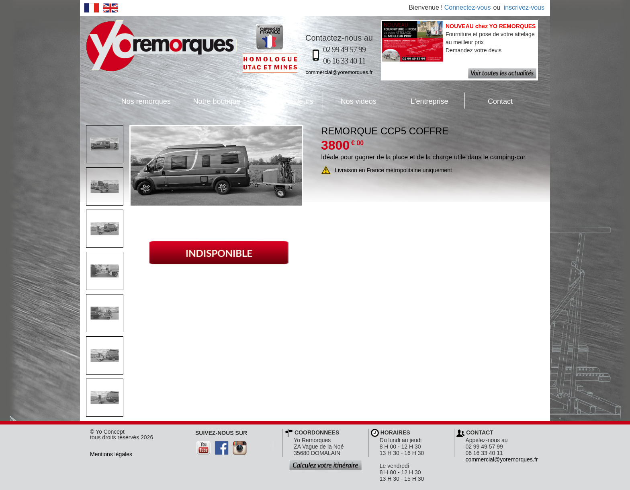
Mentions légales (111, 454)
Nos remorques (146, 101)
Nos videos (349, 101)
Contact (489, 101)
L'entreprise (421, 101)
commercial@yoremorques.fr (338, 72)
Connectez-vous (467, 7)
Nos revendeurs (282, 101)
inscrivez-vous (524, 7)
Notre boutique (210, 101)
